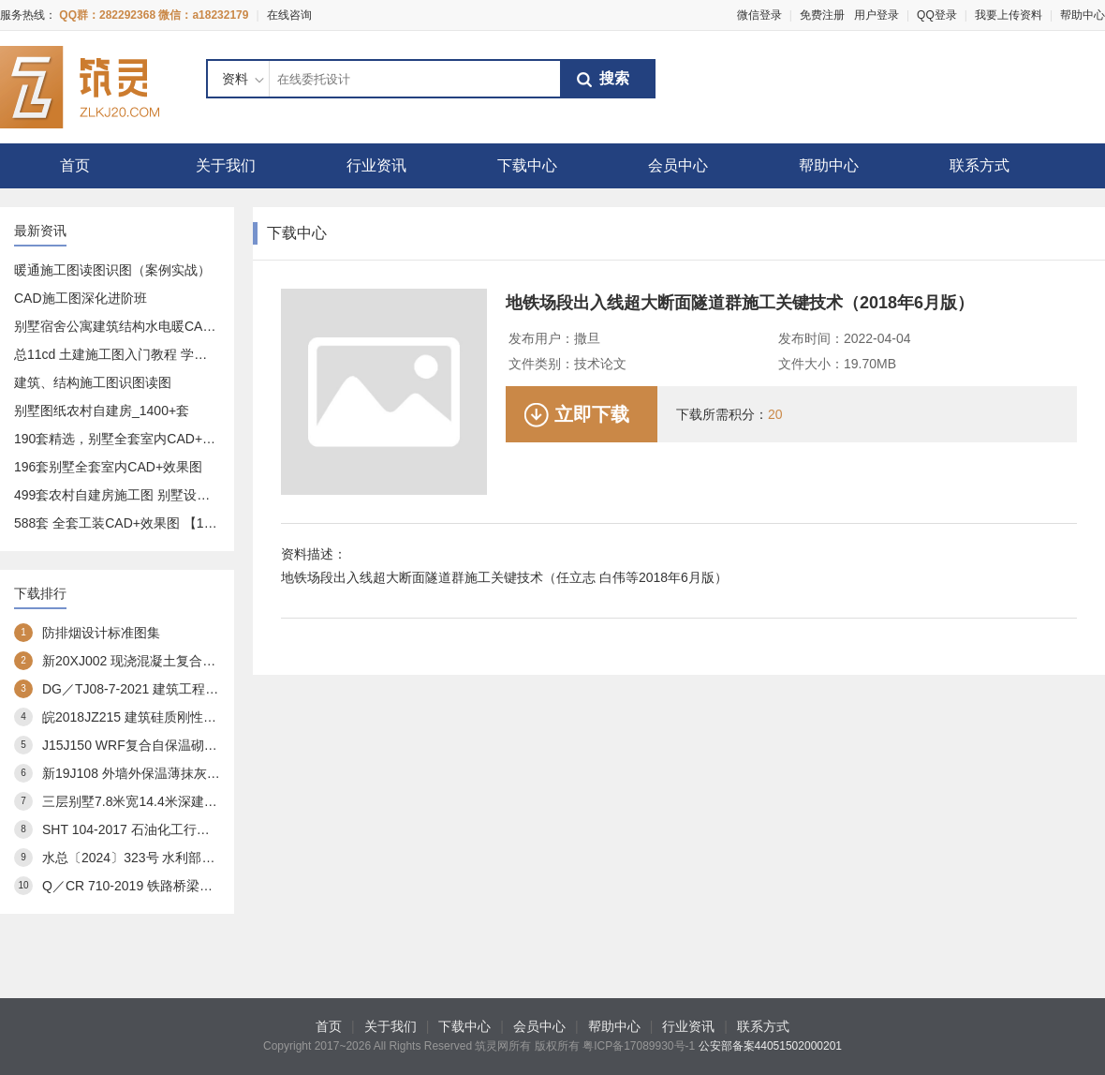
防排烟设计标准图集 (101, 632)
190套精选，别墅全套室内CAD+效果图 (128, 438)
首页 (75, 165)
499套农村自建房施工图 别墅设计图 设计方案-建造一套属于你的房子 (214, 494)
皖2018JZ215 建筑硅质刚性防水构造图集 (162, 716)
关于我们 (226, 165)
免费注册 (822, 15)
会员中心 (678, 165)
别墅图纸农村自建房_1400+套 (101, 410)
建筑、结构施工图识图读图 (92, 382)
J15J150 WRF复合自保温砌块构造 (142, 745)
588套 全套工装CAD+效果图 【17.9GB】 (134, 522)
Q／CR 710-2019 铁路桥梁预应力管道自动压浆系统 (193, 885)
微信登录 (759, 15)
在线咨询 (289, 15)
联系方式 (979, 165)
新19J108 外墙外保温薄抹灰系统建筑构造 (164, 773)
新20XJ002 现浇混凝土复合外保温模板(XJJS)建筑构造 (201, 660)
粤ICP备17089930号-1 (638, 1046)
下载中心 (527, 165)
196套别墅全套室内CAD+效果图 (108, 466)
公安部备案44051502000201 (770, 1046)
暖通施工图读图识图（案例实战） (112, 269)
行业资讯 (376, 165)
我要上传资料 (1008, 15)
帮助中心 (1082, 15)
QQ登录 (937, 15)
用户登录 (876, 15)
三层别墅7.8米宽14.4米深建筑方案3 (146, 801)
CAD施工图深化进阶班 (80, 298)
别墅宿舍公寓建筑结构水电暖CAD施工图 (133, 326)
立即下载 (591, 414)
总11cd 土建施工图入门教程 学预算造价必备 (143, 354)
